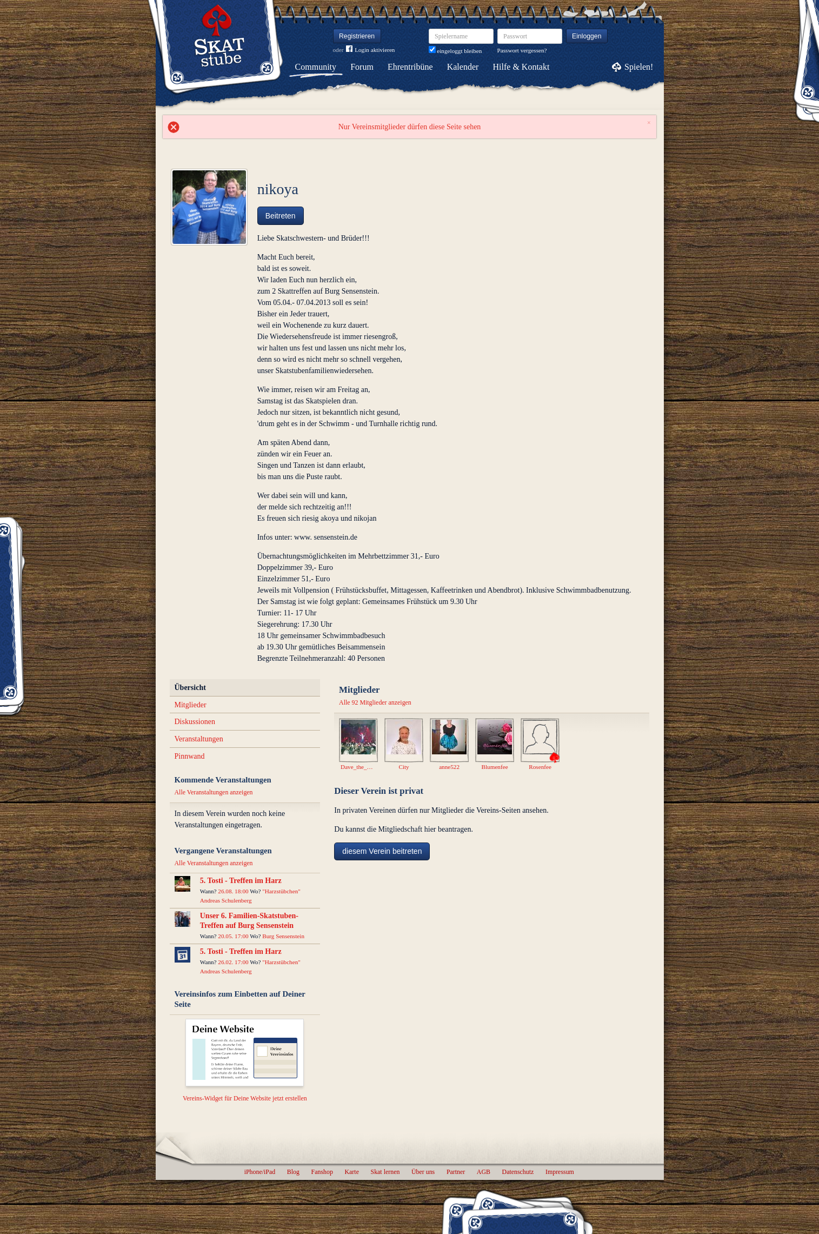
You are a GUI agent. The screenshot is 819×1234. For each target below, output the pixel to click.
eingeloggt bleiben (455, 51)
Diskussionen (195, 722)
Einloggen (587, 36)
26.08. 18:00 (233, 891)
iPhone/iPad (259, 1172)
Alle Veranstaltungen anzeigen (214, 792)
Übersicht (190, 688)
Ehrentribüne (410, 66)
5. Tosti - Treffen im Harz (241, 881)
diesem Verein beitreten (382, 851)
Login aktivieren (370, 50)
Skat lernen (385, 1172)
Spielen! (638, 66)
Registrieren (357, 36)
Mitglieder (191, 705)
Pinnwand (190, 756)
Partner (456, 1172)
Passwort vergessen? (522, 50)
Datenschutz (518, 1172)
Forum (362, 66)
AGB (483, 1172)
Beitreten (280, 215)
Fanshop (322, 1172)
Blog (293, 1172)
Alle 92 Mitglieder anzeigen (375, 702)
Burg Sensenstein (283, 936)
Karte (352, 1172)
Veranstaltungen (199, 739)
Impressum (559, 1172)
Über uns (423, 1172)
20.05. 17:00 (233, 936)
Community (315, 66)
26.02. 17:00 (233, 962)
